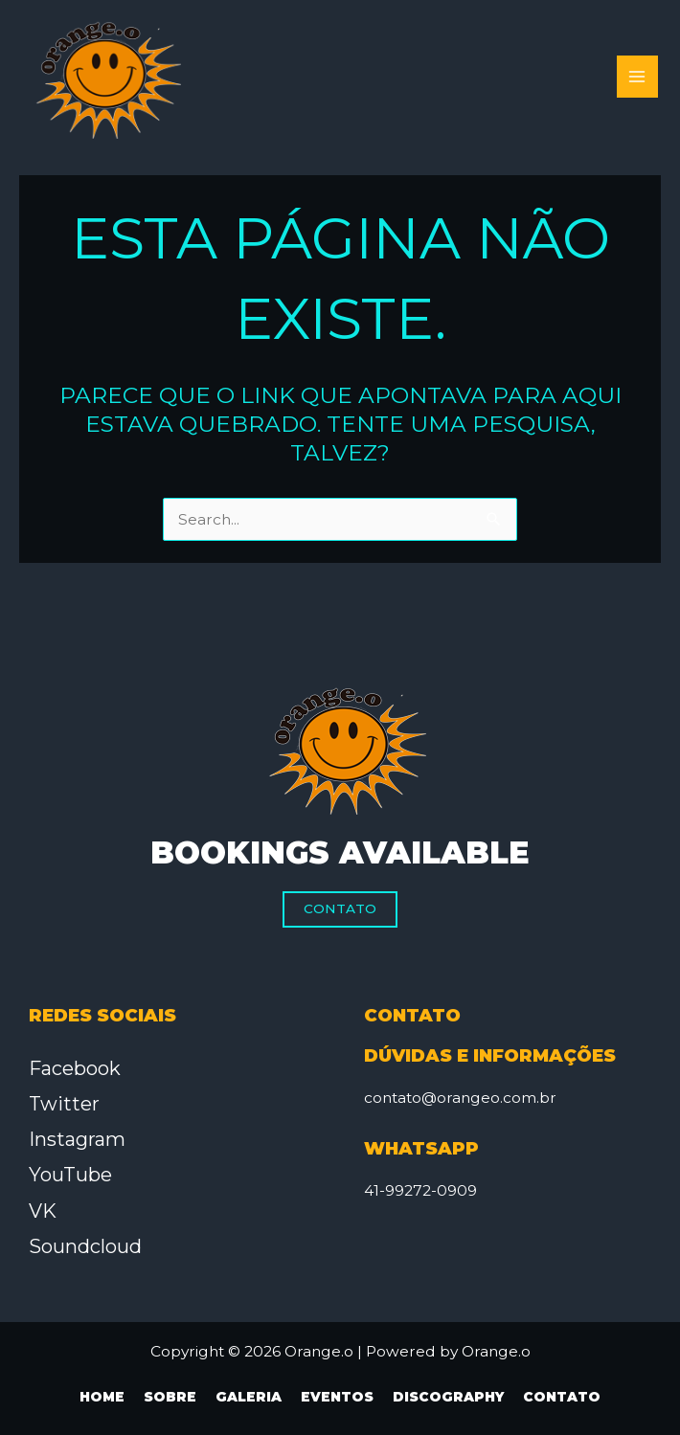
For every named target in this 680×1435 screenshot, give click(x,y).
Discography (448, 1396)
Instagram (77, 1139)
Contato (340, 908)
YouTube (70, 1174)
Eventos (337, 1396)
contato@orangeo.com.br (460, 1097)
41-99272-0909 (420, 1190)
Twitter (64, 1103)
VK (43, 1211)
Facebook (75, 1068)
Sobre (170, 1396)
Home (102, 1396)
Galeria (248, 1396)
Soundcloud (85, 1246)
